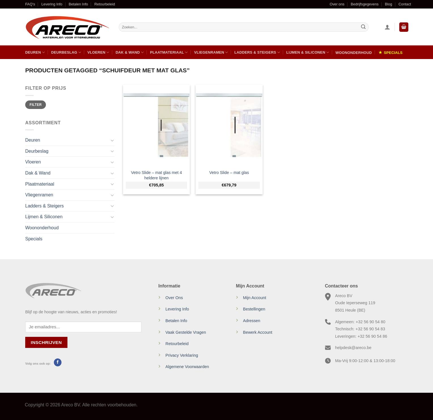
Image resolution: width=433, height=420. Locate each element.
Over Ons (174, 297)
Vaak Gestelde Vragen (185, 332)
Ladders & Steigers (257, 52)
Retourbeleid (104, 4)
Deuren (35, 52)
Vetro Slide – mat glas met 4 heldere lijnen (156, 175)
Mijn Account (254, 297)
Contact (404, 4)
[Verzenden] (363, 27)
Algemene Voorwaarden (187, 366)
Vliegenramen (211, 52)
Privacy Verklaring (181, 355)
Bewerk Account (257, 332)
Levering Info (51, 4)
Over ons (337, 4)
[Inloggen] (387, 27)
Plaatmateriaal (169, 52)
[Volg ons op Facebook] (57, 362)
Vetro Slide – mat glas (229, 172)
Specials (393, 53)
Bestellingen (254, 309)
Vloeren (98, 52)
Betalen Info (78, 4)
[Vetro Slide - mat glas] (229, 125)
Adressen (251, 320)
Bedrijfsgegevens (365, 4)
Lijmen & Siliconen (307, 52)
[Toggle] (112, 140)
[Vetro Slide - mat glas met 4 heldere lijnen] (156, 125)
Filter (35, 105)
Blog (388, 4)
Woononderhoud (354, 53)
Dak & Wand (130, 52)
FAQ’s (30, 4)
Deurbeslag (66, 52)
